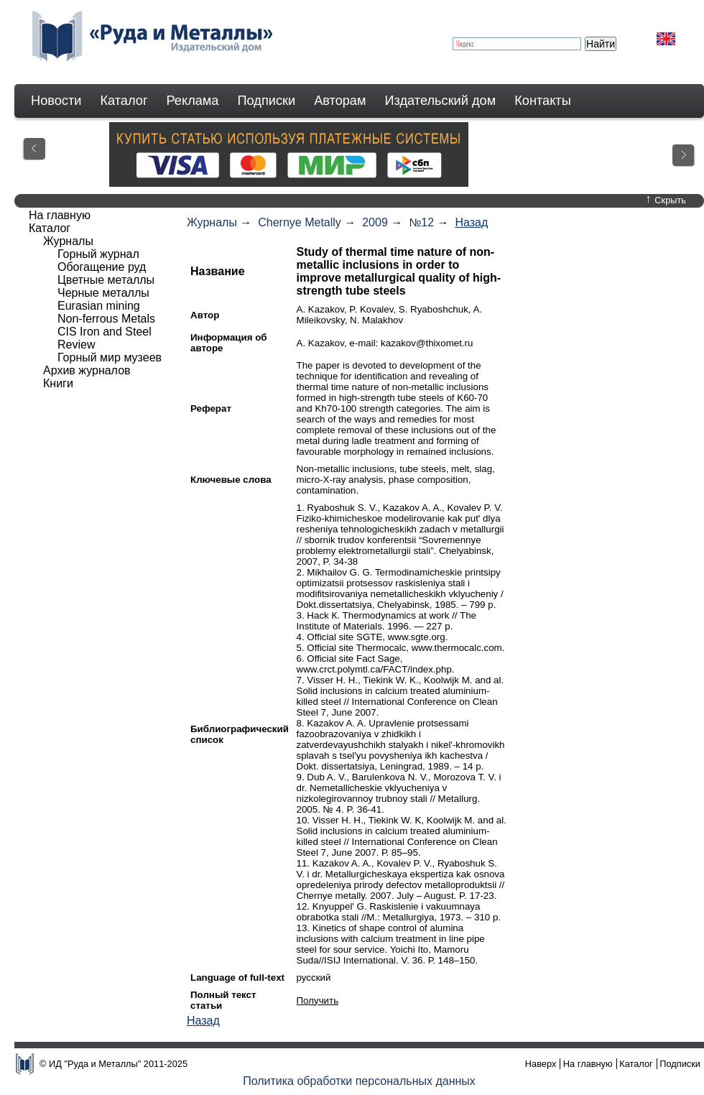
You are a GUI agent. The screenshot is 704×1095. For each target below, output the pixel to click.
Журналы (212, 222)
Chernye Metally (299, 222)
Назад (471, 222)
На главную (60, 215)
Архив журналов (87, 370)
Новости (56, 100)
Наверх (541, 1063)
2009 (375, 222)
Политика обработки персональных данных (359, 1081)
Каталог (123, 100)
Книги (58, 383)
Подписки (267, 100)
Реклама (193, 100)
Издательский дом (440, 100)
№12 (421, 222)
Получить (318, 1000)
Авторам (340, 100)
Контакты (542, 100)
